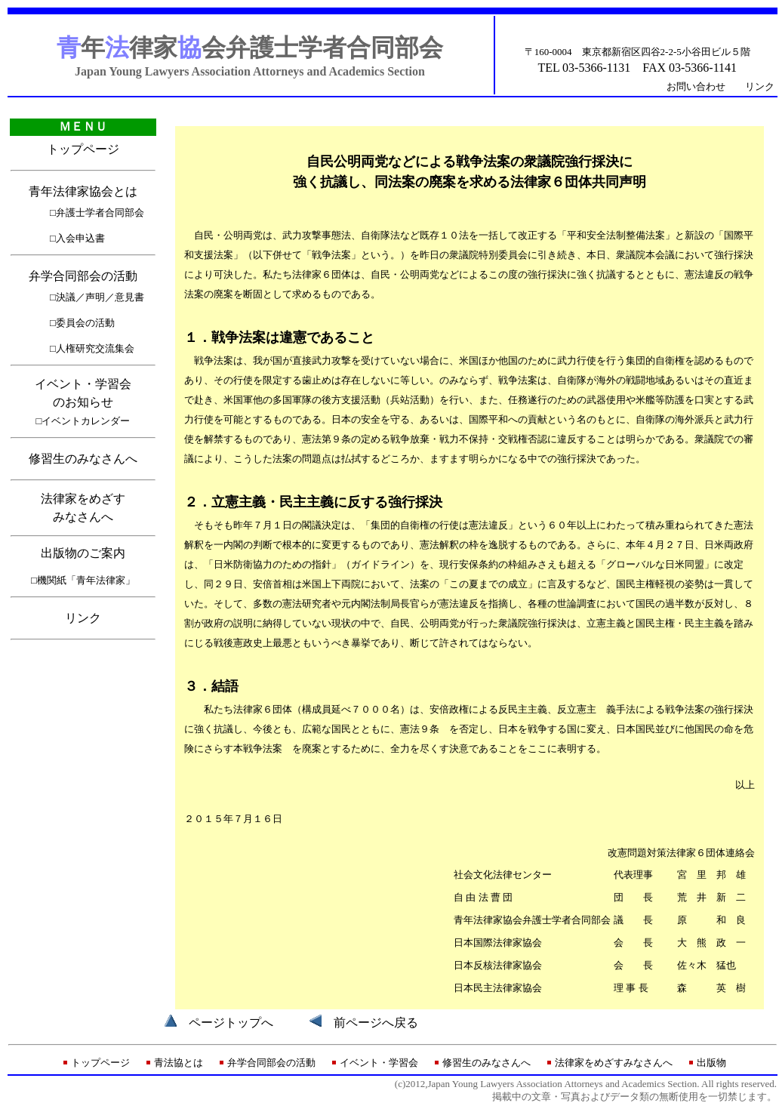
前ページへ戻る (376, 1022)
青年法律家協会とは (83, 191)
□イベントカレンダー (83, 421)
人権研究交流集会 (95, 348)
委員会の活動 (85, 322)
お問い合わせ (696, 86)
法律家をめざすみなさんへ (614, 1062)
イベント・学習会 (379, 1062)
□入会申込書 (77, 238)
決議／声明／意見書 (100, 297)
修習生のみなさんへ (83, 458)
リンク (759, 86)
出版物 (711, 1062)
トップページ (83, 149)
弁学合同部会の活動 (83, 276)
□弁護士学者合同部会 (97, 212)
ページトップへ (231, 1022)
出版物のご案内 (83, 553)
